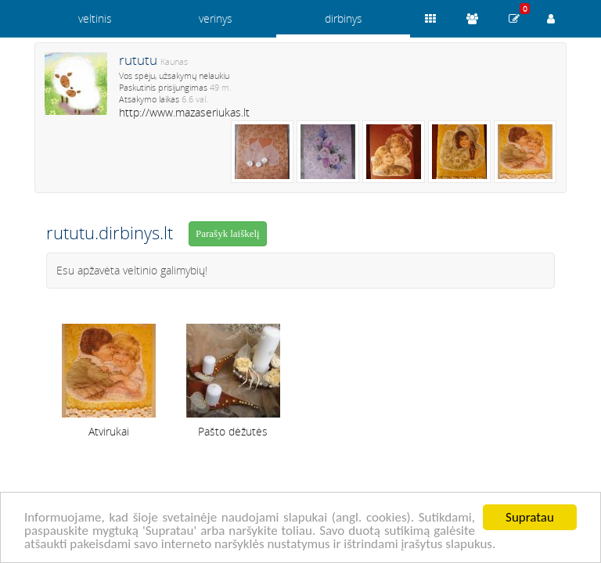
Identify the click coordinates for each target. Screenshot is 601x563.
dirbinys (343, 18)
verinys (215, 18)
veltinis (95, 18)
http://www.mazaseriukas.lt (184, 112)
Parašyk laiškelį (228, 233)
